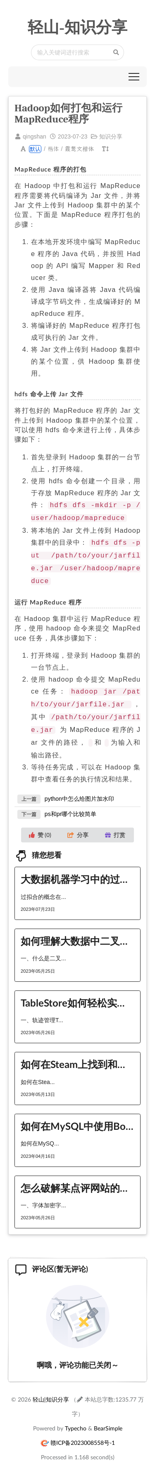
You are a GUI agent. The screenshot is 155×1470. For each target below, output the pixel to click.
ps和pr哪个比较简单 (70, 805)
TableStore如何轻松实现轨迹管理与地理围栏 (77, 994)
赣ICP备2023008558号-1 (82, 1433)
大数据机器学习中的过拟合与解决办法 (77, 870)
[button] (134, 77)
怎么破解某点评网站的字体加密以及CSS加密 (77, 1179)
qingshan (34, 136)
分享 (77, 825)
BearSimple (108, 1419)
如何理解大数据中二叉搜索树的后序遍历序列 (77, 932)
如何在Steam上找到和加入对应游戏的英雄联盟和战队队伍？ (77, 1055)
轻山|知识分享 (51, 1390)
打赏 (115, 825)
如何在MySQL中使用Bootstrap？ (77, 1117)
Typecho (75, 1419)
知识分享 (110, 136)
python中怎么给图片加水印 (79, 789)
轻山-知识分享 (77, 27)
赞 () (40, 825)
